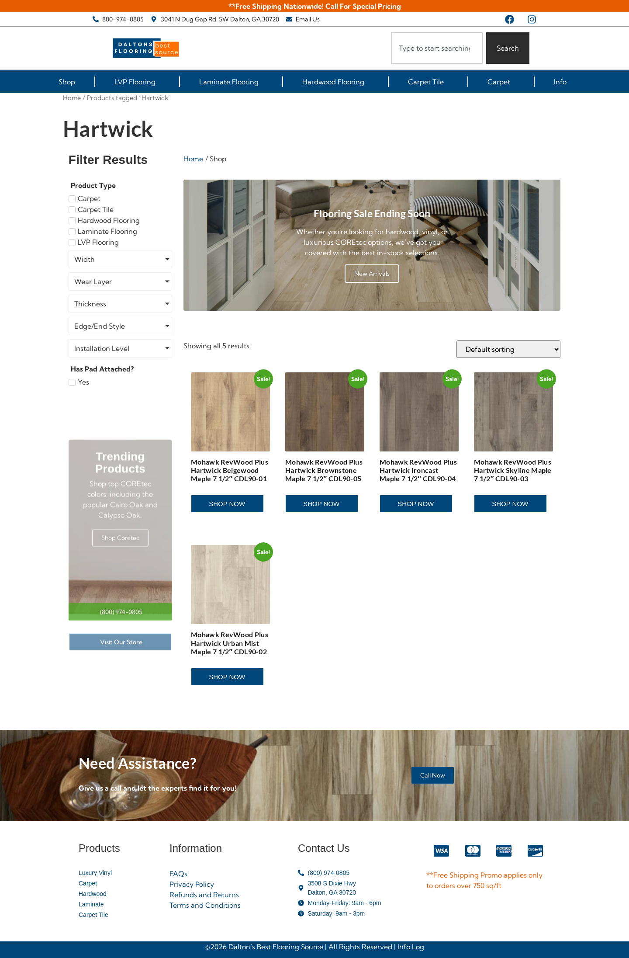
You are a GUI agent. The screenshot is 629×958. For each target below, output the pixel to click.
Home (72, 98)
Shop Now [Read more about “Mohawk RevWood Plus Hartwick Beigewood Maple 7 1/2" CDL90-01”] (227, 503)
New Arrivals (372, 274)
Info (562, 81)
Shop (67, 81)
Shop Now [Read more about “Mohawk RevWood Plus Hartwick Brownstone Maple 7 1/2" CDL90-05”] (321, 503)
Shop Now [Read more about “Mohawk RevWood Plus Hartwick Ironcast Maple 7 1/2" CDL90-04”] (415, 503)
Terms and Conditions (205, 905)
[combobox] (437, 48)
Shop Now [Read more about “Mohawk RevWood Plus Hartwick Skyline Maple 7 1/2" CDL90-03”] (510, 503)
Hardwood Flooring (335, 81)
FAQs (178, 873)
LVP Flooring (137, 81)
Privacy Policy (191, 884)
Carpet (501, 81)
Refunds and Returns (204, 894)
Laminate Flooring (231, 81)
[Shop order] (508, 349)
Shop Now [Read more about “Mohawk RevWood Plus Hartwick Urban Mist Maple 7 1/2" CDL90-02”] (227, 676)
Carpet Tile (428, 81)
